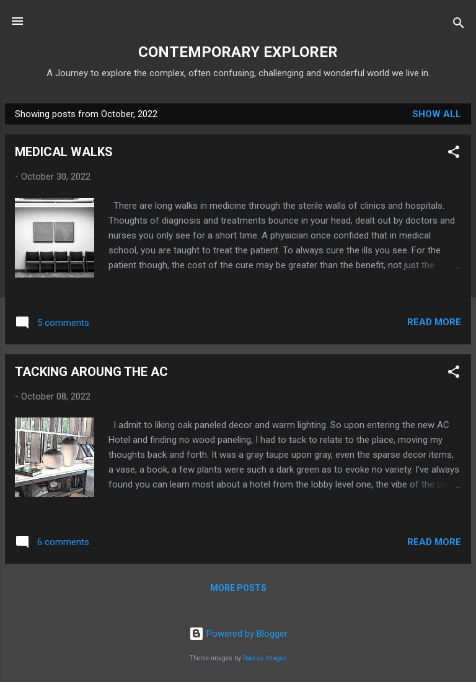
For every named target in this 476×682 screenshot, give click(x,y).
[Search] (458, 25)
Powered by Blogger (238, 633)
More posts (238, 588)
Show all (436, 114)
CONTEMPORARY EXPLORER (238, 52)
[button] (453, 154)
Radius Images (265, 658)
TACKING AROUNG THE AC (91, 371)
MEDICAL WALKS (64, 151)
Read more (434, 322)
